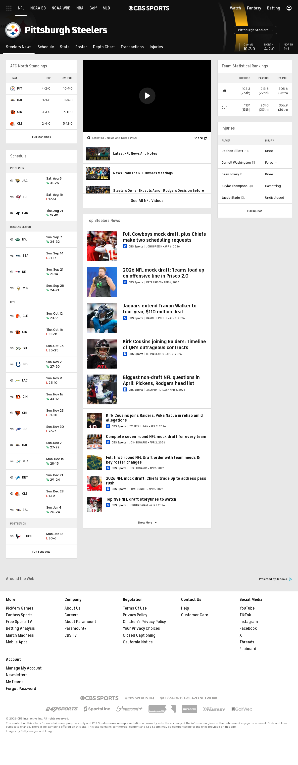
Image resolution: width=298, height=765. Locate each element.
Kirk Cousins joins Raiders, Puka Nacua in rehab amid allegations (154, 418)
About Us (72, 608)
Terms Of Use (135, 608)
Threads (247, 642)
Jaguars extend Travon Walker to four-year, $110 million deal (160, 309)
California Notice (138, 642)
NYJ (24, 239)
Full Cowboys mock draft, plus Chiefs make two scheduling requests (164, 237)
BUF (25, 429)
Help (185, 608)
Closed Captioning (139, 635)
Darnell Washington (236, 162)
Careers (71, 615)
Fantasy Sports (19, 615)
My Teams (14, 681)
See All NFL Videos (147, 200)
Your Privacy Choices (141, 628)
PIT (19, 88)
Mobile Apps (17, 642)
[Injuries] (156, 47)
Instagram (249, 621)
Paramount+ (75, 628)
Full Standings (41, 137)
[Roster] (81, 47)
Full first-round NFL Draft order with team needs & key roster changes (153, 460)
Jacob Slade (231, 197)
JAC (25, 181)
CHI (24, 413)
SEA (25, 255)
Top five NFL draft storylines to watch (141, 499)
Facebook (248, 628)
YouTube (247, 608)
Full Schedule (41, 551)
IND (25, 364)
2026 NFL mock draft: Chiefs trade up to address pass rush (156, 481)
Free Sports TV (19, 621)
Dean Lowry (230, 174)
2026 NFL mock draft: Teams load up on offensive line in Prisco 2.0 (163, 273)
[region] (147, 96)
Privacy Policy (135, 615)
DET (25, 477)
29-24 (59, 478)
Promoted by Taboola (275, 579)
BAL (20, 100)
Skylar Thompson (235, 186)
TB (25, 197)
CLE (19, 123)
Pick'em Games (19, 608)
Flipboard (248, 648)
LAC (25, 380)
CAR (25, 213)
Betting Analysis (20, 628)
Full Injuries (254, 211)
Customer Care (194, 615)
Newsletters (17, 674)
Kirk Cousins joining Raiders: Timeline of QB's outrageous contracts (164, 344)
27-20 (59, 364)
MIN (25, 288)
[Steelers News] (19, 47)
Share (198, 138)
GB (25, 348)
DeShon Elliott (232, 151)
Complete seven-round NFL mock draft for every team (156, 436)
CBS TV (70, 635)
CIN (19, 112)
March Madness (20, 635)
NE (24, 272)
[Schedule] (46, 47)
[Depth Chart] (104, 47)
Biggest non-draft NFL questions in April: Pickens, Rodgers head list (161, 380)
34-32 (59, 240)
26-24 (59, 510)
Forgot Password (21, 688)
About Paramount (80, 621)
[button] (255, 30)
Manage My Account (24, 668)
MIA (25, 461)
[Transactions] (132, 47)
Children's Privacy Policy (144, 621)
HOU (29, 536)
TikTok (245, 615)
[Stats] (64, 47)
